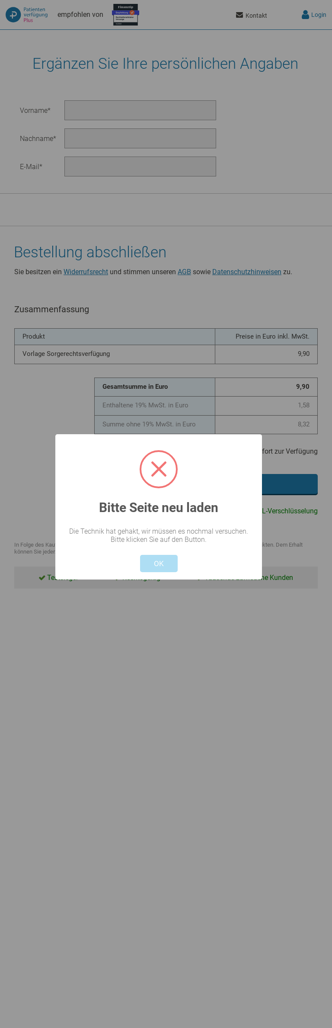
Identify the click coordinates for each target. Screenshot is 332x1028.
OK (159, 563)
